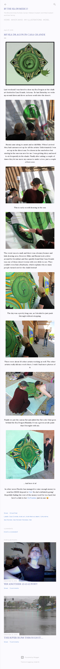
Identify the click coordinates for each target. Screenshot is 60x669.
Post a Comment (11, 532)
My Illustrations (33, 20)
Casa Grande (13, 516)
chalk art (22, 516)
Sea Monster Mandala (20, 520)
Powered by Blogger (30, 657)
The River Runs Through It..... (23, 637)
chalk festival (30, 516)
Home (7, 20)
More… (46, 20)
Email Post (13, 513)
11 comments (14, 642)
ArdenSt (36, 662)
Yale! (31, 492)
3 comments (14, 588)
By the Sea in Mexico (16, 8)
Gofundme (44, 516)
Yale (30, 520)
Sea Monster (8, 520)
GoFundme (32, 498)
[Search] (54, 3)
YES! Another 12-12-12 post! (20, 584)
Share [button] (6, 513)
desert (37, 516)
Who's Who (17, 20)
